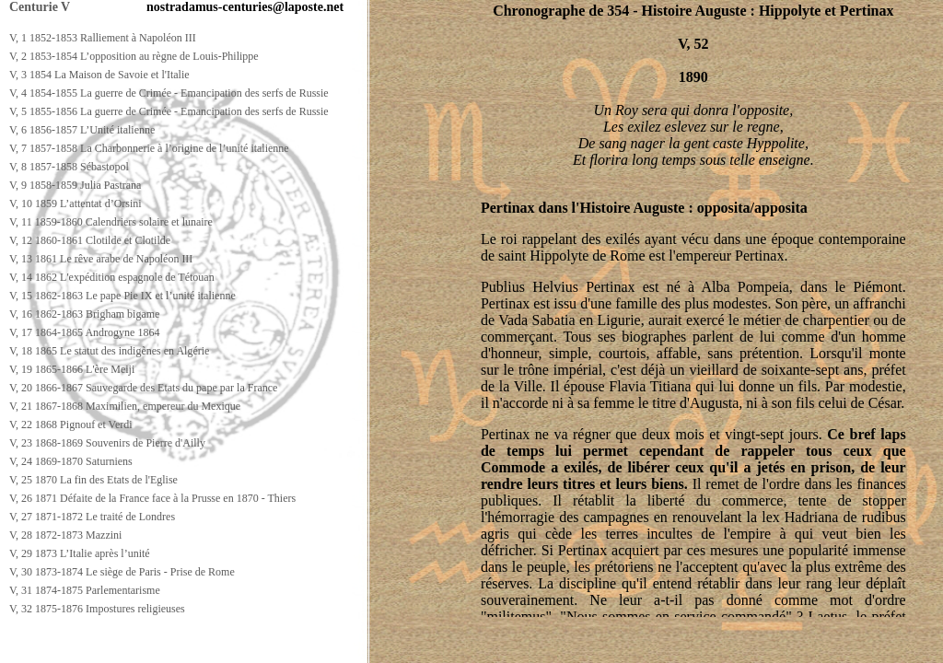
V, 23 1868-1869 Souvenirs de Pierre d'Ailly (107, 442)
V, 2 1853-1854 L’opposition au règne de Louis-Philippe (134, 56)
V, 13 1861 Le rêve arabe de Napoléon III (100, 258)
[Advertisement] (338, 646)
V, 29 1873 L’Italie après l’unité (79, 553)
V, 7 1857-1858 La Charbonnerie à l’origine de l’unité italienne (149, 148)
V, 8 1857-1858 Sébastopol (69, 166)
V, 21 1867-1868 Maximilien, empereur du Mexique (124, 406)
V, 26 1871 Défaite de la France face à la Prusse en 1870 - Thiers (152, 498)
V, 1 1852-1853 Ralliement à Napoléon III (102, 37)
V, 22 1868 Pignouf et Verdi (71, 424)
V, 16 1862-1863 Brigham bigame (84, 314)
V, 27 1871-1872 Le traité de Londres (92, 516)
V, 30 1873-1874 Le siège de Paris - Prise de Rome (122, 571)
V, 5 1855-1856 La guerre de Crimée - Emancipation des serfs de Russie (169, 111)
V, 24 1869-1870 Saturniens (71, 461)
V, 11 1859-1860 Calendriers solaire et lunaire (111, 221)
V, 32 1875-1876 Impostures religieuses (97, 608)
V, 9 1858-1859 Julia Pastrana (75, 185)
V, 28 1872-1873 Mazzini (65, 535)
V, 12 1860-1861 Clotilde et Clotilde (89, 240)
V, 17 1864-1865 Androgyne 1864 (84, 332)
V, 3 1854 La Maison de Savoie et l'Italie (99, 74)
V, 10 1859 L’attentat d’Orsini (75, 203)
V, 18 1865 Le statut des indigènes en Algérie (109, 350)
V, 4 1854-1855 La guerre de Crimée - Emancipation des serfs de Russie (169, 93)
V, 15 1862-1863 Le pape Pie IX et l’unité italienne (122, 295)
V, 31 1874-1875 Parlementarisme (84, 590)
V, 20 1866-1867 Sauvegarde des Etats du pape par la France (143, 387)
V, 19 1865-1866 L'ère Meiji (71, 369)
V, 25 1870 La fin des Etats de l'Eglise (93, 479)
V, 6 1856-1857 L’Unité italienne (82, 129)
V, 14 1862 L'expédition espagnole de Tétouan (112, 277)
